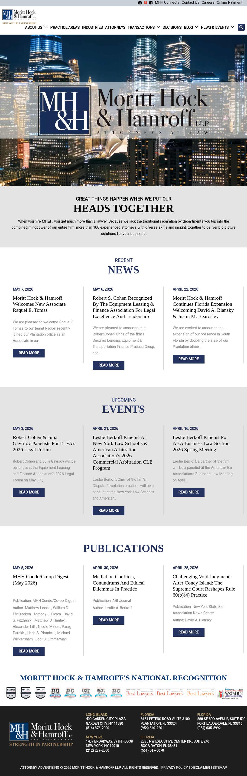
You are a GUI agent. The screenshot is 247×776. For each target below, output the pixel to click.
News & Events (215, 27)
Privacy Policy (174, 768)
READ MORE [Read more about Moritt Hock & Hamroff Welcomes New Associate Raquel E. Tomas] (29, 353)
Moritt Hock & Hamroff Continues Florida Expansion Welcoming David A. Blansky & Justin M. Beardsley (203, 307)
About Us (33, 27)
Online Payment (229, 2)
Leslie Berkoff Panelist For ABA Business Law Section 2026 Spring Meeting (201, 443)
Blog (188, 27)
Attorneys (115, 27)
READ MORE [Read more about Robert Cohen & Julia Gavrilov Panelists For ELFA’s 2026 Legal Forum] (29, 492)
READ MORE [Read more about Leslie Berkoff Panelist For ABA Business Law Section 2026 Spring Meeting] (188, 492)
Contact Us (190, 2)
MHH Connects (167, 2)
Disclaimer (200, 768)
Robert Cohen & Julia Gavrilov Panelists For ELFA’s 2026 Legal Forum (44, 443)
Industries (92, 27)
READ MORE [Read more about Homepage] (29, 651)
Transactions (141, 27)
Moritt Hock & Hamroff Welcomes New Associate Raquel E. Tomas (39, 304)
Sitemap (220, 768)
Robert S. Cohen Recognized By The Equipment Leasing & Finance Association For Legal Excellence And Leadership (124, 307)
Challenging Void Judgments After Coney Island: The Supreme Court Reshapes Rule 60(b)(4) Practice (204, 586)
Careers (208, 2)
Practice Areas (65, 27)
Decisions (172, 27)
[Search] (241, 27)
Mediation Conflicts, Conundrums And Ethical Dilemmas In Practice (119, 583)
